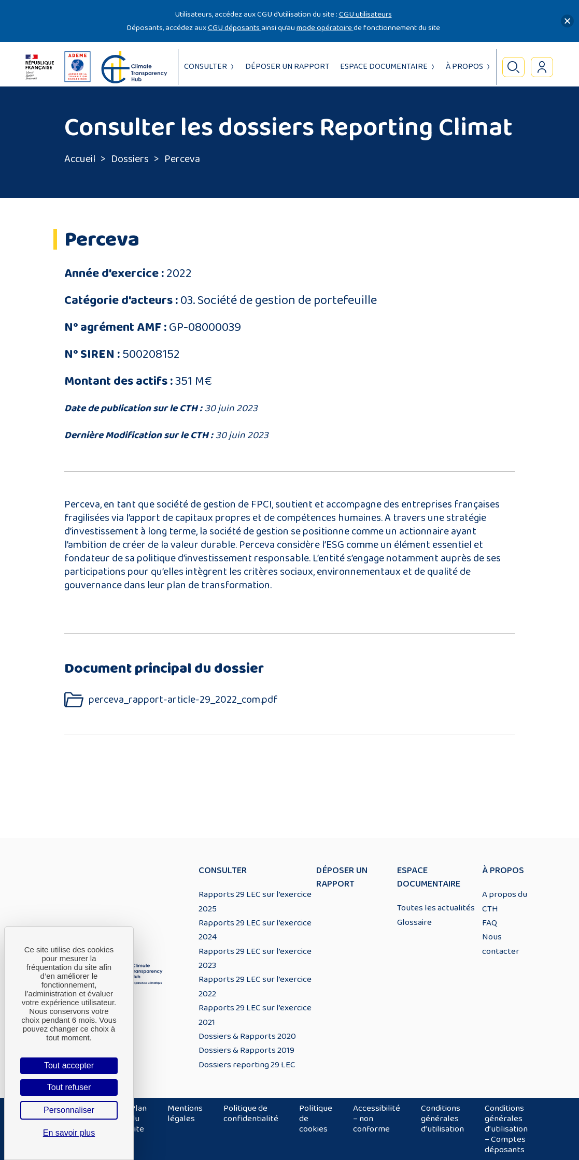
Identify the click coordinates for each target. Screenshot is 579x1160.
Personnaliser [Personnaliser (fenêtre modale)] (69, 1110)
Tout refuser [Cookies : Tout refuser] (69, 1087)
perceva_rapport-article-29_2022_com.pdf (183, 699)
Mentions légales (185, 1113)
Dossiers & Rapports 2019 (246, 1050)
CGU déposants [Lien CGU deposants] (234, 28)
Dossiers (130, 159)
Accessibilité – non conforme (376, 1118)
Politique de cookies (315, 1118)
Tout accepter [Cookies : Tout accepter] (69, 1065)
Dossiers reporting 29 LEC (247, 1064)
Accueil (79, 159)
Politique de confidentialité (250, 1113)
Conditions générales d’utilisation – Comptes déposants (506, 1129)
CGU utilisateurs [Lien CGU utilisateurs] (365, 14)
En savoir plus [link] (69, 1132)
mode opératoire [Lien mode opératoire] (325, 28)
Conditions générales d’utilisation (442, 1118)
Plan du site (138, 1118)
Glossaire (414, 922)
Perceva (182, 159)
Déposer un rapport (287, 66)
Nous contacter (500, 944)
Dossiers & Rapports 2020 (247, 1036)
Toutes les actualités (436, 908)
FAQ (489, 923)
